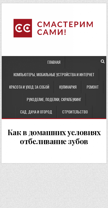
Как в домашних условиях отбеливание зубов (54, 136)
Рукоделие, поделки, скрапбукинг (54, 99)
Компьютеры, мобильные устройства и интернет (54, 74)
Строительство (75, 112)
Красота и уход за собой (29, 87)
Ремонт (93, 87)
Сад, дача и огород (36, 112)
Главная (54, 62)
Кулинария (68, 87)
